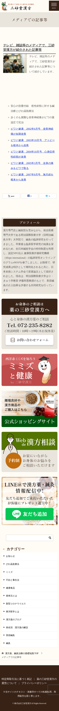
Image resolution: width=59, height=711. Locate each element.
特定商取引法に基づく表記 (17, 679)
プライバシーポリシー (34, 683)
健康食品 (10, 588)
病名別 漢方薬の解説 (17, 627)
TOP (22, 653)
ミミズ (9, 572)
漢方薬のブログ (13, 619)
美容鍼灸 (10, 635)
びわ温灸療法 (12, 564)
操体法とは (11, 596)
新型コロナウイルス (16, 603)
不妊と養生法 (12, 580)
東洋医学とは (12, 611)
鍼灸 (8, 643)
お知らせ (10, 556)
